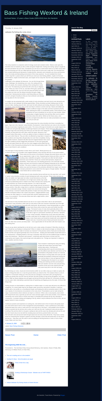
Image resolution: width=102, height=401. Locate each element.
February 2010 (75, 220)
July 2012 (74, 150)
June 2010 (74, 211)
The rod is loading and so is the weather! (18, 355)
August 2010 (75, 207)
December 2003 (76, 313)
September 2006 (76, 288)
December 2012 (76, 136)
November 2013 (76, 108)
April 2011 (74, 188)
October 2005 (75, 292)
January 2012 (75, 163)
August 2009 (75, 238)
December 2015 (76, 53)
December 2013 (76, 104)
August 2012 (75, 148)
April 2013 (74, 127)
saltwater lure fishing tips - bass (91, 88)
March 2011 (74, 190)
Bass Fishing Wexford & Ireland (46, 12)
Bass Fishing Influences (16, 326)
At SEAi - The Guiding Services (91, 46)
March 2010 (74, 218)
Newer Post (10, 335)
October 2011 (75, 173)
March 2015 (74, 70)
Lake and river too (91, 71)
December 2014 (76, 76)
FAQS (74, 37)
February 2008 (75, 281)
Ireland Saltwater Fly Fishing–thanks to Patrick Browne (22, 382)
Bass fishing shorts (91, 60)
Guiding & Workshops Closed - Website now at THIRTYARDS (32, 372)
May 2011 (74, 185)
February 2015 (75, 72)
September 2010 (76, 203)
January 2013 (75, 133)
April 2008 (74, 277)
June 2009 (74, 243)
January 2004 (75, 311)
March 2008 (74, 279)
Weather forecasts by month (91, 97)
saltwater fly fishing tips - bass (91, 82)
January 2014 (75, 102)
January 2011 (75, 194)
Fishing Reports (91, 69)
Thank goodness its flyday (91, 94)
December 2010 (76, 197)
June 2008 (74, 272)
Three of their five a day (22, 362)
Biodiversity (89, 62)
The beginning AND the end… (15, 345)
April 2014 (74, 95)
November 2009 (76, 228)
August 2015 (75, 63)
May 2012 (74, 154)
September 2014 (76, 83)
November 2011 (76, 169)
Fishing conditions (89, 66)
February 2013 (75, 131)
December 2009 (76, 225)
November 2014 (76, 78)
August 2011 (75, 179)
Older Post (61, 335)
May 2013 (74, 125)
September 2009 (76, 234)
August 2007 (75, 286)
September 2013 (76, 114)
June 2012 (74, 152)
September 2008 (76, 264)
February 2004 (75, 309)
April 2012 (74, 156)
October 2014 (75, 81)
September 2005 (76, 294)
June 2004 (74, 300)
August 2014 (75, 87)
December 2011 (76, 165)
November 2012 (76, 138)
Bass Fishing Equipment (91, 52)
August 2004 (75, 298)
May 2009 (74, 245)
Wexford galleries (91, 99)
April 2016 (74, 46)
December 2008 (76, 256)
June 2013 (74, 122)
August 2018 (75, 41)
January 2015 (75, 74)
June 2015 (74, 65)
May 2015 (74, 67)
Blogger (62, 395)
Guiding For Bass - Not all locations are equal (20, 359)
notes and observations (91, 75)
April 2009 (74, 247)
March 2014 (74, 98)
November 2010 (76, 199)
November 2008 (76, 258)
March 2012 (74, 159)
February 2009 (75, 252)
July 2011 (74, 181)
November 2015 (76, 55)
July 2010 (74, 209)
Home (36, 335)
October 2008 (75, 262)
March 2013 (74, 129)
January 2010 (75, 223)
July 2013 (74, 120)
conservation (90, 64)
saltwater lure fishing (91, 85)
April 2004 (74, 304)
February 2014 (75, 100)
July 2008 (74, 270)
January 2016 (75, 50)
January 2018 (75, 44)
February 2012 (75, 161)
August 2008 (75, 268)
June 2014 (74, 91)
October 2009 (75, 232)
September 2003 (76, 315)
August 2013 (75, 118)
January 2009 (75, 254)
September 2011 (76, 175)
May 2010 (74, 214)
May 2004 (74, 302)
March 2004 (74, 307)
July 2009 (74, 241)
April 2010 (74, 216)
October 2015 (75, 57)
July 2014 (74, 89)
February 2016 (75, 48)
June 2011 (74, 183)
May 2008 (74, 275)
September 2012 (76, 144)
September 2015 (76, 59)
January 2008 (75, 284)
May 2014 (74, 93)
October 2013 (75, 112)
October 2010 (75, 201)
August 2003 (75, 319)
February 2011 (75, 192)
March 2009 (74, 249)
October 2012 (75, 142)
